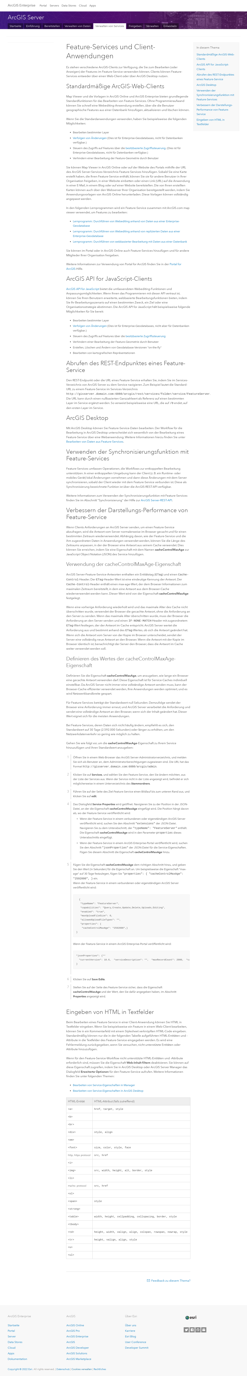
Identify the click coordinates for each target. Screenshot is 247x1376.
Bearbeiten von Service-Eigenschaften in (108, 1088)
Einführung (33, 26)
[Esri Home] (191, 1317)
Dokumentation (17, 1359)
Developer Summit (136, 1347)
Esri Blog (130, 1336)
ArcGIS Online (75, 1325)
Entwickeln (170, 26)
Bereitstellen (52, 26)
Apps (92, 5)
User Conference (135, 1342)
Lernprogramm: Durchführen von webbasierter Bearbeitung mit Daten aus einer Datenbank (130, 241)
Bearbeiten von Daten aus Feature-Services (94, 441)
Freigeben (135, 26)
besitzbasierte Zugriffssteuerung (146, 148)
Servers (54, 5)
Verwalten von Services (109, 26)
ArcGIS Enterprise (77, 1336)
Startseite (15, 26)
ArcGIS (70, 1342)
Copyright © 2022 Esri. (20, 1369)
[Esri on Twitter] (186, 1329)
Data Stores (69, 5)
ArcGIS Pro (73, 1330)
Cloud (83, 5)
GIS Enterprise (21, 5)
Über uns (130, 1325)
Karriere (130, 1330)
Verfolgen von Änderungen (90, 138)
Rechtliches (100, 1369)
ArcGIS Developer (77, 1347)
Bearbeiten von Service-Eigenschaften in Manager (104, 1082)
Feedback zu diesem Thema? (170, 1284)
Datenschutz (63, 1369)
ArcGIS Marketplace (78, 1359)
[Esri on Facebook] (192, 1329)
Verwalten (152, 26)
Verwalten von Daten (78, 26)
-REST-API (156, 499)
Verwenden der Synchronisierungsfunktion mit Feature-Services (215, 95)
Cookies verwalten (82, 1369)
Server (12, 1336)
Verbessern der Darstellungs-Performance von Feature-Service (215, 109)
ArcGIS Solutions (76, 1353)
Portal (43, 5)
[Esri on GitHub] (198, 1329)
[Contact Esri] (203, 1329)
